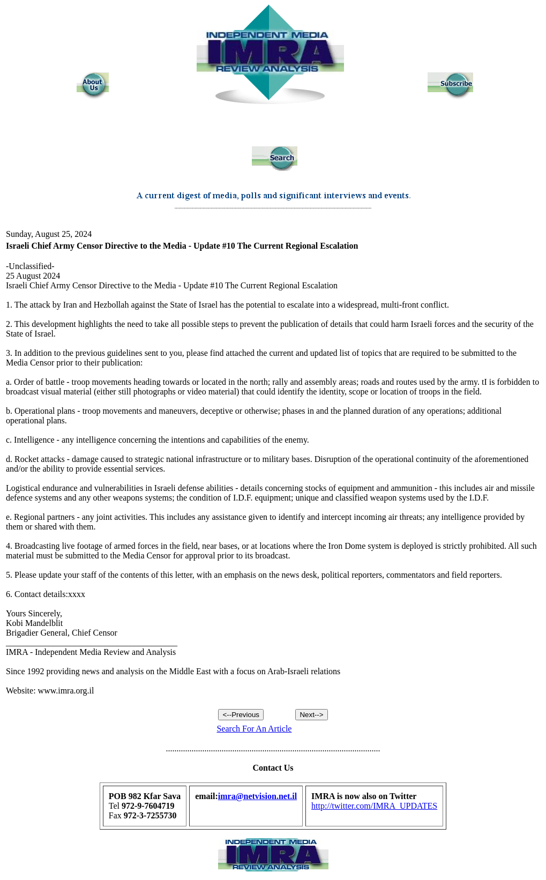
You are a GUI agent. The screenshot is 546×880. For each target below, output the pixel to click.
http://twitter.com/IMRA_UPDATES (374, 805)
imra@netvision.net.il (257, 796)
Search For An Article (253, 728)
